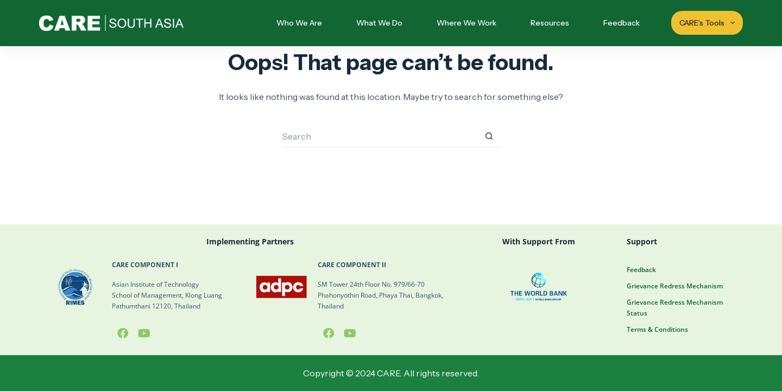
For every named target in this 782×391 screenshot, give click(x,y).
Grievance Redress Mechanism (675, 286)
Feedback (621, 23)
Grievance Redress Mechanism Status (675, 308)
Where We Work (466, 23)
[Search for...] (380, 136)
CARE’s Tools (708, 22)
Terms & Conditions (657, 329)
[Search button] (489, 136)
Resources (550, 23)
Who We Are (299, 23)
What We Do (379, 23)
